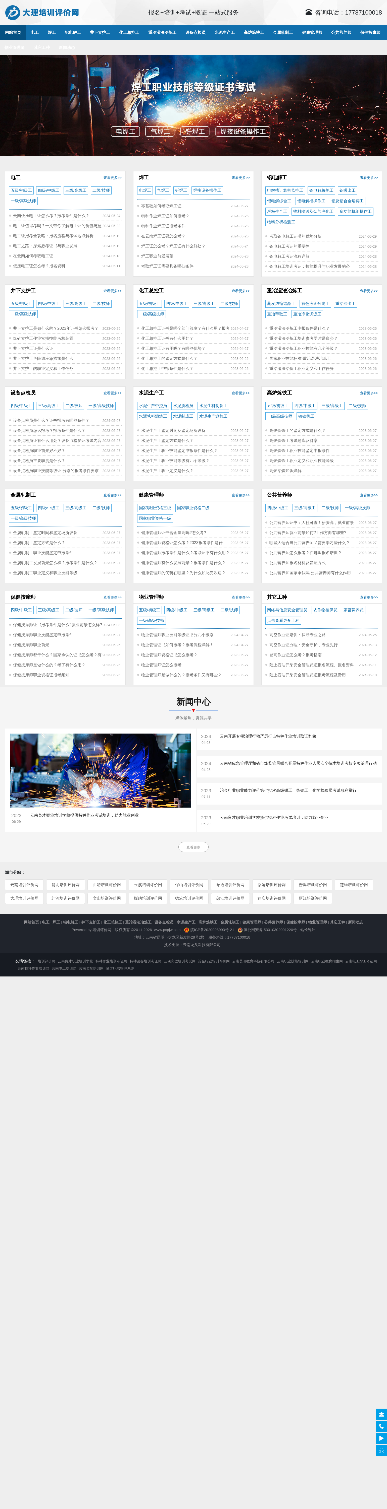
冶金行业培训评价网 (214, 961)
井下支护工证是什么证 (33, 348)
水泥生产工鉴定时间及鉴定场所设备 (173, 430)
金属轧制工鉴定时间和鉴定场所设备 (45, 533)
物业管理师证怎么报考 (161, 665)
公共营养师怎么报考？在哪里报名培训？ (305, 553)
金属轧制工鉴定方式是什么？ (39, 543)
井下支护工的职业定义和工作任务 (43, 368)
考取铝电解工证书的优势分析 (295, 236)
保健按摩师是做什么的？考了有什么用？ (49, 665)
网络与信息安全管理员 (287, 610)
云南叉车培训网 (91, 968)
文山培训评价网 (107, 898)
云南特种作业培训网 (33, 968)
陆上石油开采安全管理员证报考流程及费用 (307, 675)
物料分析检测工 (281, 222)
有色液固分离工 (315, 303)
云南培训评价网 (24, 885)
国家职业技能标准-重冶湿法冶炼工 (300, 358)
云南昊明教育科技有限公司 (253, 961)
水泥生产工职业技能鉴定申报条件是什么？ (179, 450)
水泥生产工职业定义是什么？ (167, 471)
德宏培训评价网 (189, 898)
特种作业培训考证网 (111, 961)
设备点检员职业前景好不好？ (39, 450)
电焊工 (145, 190)
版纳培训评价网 (148, 898)
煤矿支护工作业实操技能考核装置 (43, 338)
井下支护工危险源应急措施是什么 (43, 358)
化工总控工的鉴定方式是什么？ (169, 358)
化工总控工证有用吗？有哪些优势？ (173, 348)
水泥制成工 (183, 416)
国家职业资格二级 (193, 508)
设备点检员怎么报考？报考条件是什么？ (49, 430)
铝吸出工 (348, 190)
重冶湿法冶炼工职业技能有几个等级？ (303, 348)
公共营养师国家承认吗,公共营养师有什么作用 (310, 573)
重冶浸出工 (345, 303)
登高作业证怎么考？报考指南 (295, 655)
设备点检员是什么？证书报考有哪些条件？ (51, 420)
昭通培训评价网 (230, 885)
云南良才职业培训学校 (75, 961)
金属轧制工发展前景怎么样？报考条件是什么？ (55, 563)
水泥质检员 (183, 406)
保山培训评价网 (189, 885)
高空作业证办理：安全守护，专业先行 (303, 645)
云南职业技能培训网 (293, 961)
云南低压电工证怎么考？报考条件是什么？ (51, 216)
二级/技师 (101, 190)
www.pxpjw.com (167, 930)
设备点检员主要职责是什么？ (39, 460)
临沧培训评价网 (271, 885)
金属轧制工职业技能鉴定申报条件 (43, 553)
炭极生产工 (277, 211)
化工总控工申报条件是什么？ (167, 368)
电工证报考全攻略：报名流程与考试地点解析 (53, 236)
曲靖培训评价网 (107, 885)
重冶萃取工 (277, 314)
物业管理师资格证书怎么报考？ (169, 655)
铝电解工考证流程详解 (289, 256)
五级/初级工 (21, 190)
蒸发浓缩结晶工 (281, 303)
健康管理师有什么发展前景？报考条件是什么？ (183, 563)
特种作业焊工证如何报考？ (165, 216)
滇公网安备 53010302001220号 (270, 930)
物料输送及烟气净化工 (313, 211)
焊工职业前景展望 (157, 256)
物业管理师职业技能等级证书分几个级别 (177, 635)
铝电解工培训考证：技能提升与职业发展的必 (309, 266)
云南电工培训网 (64, 968)
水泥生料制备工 (213, 406)
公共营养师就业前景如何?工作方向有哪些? (307, 533)
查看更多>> (113, 178)
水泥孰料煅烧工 (153, 416)
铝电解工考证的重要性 (289, 246)
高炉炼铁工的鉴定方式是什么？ (297, 430)
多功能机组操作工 (356, 211)
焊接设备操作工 (207, 190)
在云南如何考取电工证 (33, 256)
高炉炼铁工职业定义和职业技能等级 (301, 460)
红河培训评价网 (66, 898)
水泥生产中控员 (153, 406)
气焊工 (163, 190)
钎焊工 (181, 190)
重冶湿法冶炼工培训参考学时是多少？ (303, 338)
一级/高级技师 (23, 201)
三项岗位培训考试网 (180, 961)
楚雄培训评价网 (354, 885)
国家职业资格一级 (155, 518)
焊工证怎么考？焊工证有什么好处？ (173, 246)
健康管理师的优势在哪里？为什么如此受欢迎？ (183, 573)
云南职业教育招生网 (327, 961)
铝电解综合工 (279, 201)
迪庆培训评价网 (271, 898)
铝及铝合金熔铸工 (347, 201)
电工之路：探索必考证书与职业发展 (45, 246)
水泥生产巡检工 (213, 416)
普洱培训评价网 (313, 885)
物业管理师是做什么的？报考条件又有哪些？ (181, 675)
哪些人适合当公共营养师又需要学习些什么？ (309, 543)
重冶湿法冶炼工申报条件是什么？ (299, 328)
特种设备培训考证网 (145, 961)
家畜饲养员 (354, 610)
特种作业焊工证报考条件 (163, 226)
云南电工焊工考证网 (361, 961)
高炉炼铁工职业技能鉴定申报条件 (299, 450)
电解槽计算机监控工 (285, 190)
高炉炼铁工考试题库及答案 (293, 440)
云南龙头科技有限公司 (202, 945)
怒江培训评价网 (230, 898)
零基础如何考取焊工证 (161, 206)
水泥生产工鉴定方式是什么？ (167, 440)
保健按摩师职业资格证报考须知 (41, 675)
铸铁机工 (306, 416)
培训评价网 (101, 930)
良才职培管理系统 (120, 968)
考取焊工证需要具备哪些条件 (167, 266)
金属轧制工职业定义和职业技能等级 (45, 573)
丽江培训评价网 (313, 898)
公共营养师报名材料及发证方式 (297, 563)
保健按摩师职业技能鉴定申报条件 (43, 635)
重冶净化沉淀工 (307, 314)
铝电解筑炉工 (321, 190)
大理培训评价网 (24, 898)
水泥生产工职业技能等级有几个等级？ (175, 460)
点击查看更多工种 (283, 620)
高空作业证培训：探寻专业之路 (297, 635)
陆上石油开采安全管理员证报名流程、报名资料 (311, 665)
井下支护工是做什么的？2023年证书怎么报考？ (56, 328)
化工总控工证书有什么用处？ (167, 338)
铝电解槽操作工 (311, 201)
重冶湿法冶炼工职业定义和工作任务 (301, 368)
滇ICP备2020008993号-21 (212, 930)
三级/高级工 (75, 190)
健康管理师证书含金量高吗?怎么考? (173, 533)
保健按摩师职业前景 (31, 645)
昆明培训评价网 (66, 885)
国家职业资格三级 (155, 508)
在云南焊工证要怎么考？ (163, 236)
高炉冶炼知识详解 (285, 471)
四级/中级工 (48, 190)
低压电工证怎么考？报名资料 (39, 266)
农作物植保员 (325, 610)
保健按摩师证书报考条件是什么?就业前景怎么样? (57, 625)
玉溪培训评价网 (148, 885)
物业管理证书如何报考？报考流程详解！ (177, 645)
